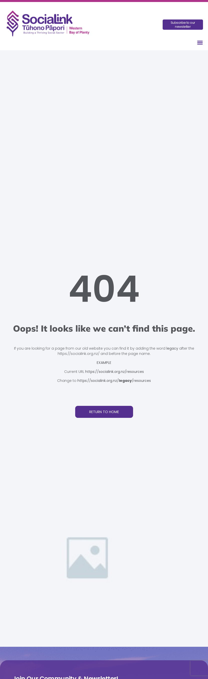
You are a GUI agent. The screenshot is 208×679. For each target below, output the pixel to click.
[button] (199, 42)
